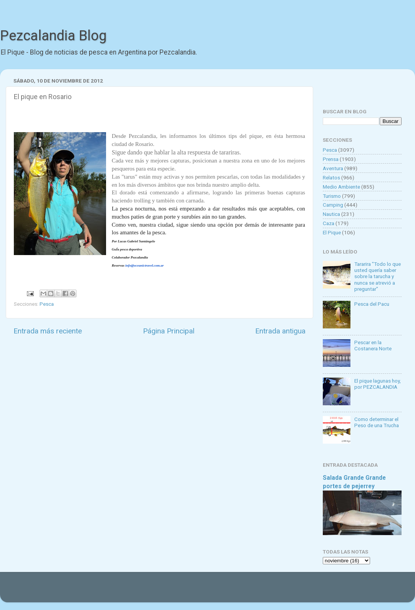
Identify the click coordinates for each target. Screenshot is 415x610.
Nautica (331, 214)
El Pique (332, 232)
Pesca (47, 304)
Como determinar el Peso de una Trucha (376, 422)
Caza (328, 223)
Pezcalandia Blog (53, 36)
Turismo (332, 196)
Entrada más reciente (47, 331)
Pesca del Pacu (371, 304)
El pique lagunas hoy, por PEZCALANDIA (377, 384)
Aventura (333, 168)
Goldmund (221, 591)
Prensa (331, 159)
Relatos (331, 177)
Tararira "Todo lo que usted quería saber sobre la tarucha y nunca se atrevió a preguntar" (377, 276)
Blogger (286, 591)
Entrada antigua (280, 331)
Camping (333, 205)
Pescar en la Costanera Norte (373, 345)
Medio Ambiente (341, 187)
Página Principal (168, 331)
